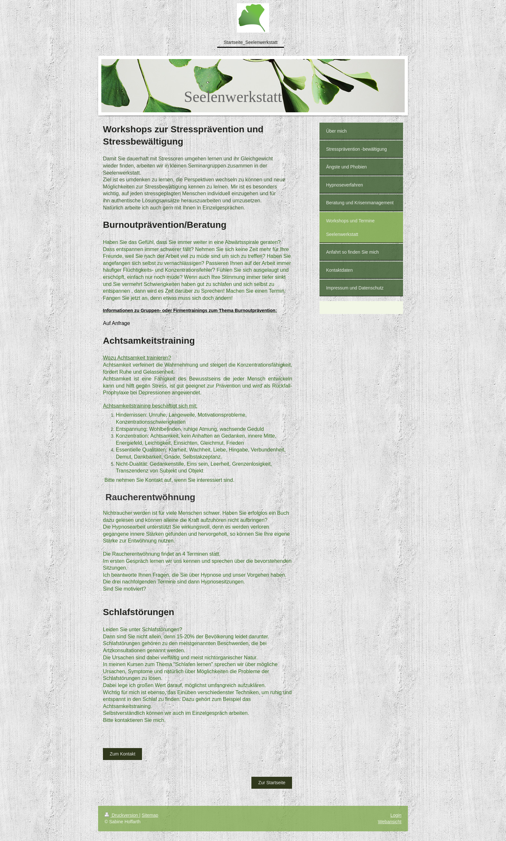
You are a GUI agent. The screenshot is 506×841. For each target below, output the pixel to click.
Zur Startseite (271, 782)
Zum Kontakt (122, 753)
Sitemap (150, 815)
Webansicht (389, 821)
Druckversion (122, 815)
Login (395, 815)
